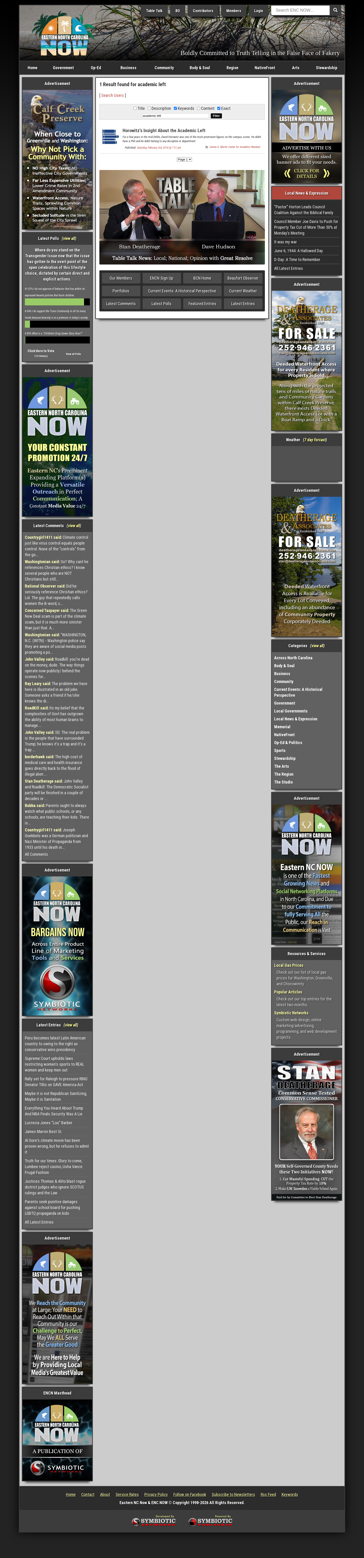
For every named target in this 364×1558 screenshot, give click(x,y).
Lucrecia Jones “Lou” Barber (48, 1122)
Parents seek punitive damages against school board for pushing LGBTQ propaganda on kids (52, 1207)
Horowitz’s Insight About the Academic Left (164, 130)
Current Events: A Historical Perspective (182, 290)
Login (258, 11)
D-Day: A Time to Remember (297, 259)
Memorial (282, 726)
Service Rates (127, 1494)
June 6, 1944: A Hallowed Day (298, 250)
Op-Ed (96, 67)
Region (232, 67)
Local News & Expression (295, 718)
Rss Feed (268, 1494)
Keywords (290, 1494)
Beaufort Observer (243, 278)
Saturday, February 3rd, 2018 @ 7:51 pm (159, 147)
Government (63, 67)
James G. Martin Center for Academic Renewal (234, 147)
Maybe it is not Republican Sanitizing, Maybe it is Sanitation (56, 1096)
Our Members (121, 278)
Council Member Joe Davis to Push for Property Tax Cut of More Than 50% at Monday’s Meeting (306, 227)
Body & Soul (200, 67)
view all (69, 238)
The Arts (281, 766)
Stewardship (326, 67)
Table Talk (154, 11)
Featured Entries (202, 303)
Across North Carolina (293, 657)
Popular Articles (288, 992)
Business (128, 67)
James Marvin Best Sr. (43, 1131)
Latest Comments (121, 303)
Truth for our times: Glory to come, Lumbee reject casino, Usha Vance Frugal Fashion (53, 1166)
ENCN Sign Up (161, 278)
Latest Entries (243, 303)
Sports (280, 750)
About (105, 1494)
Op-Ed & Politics (288, 742)
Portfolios (121, 290)
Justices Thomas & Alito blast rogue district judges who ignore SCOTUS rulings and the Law (55, 1187)
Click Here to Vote (41, 351)
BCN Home (202, 278)
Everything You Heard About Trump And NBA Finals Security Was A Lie (54, 1111)
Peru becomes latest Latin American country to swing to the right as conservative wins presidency (55, 1043)
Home (32, 67)
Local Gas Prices (288, 965)
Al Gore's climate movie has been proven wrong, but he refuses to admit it (57, 1146)
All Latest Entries (39, 1222)
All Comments (36, 854)
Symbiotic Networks (291, 1012)
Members (233, 11)
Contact (87, 1494)
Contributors (203, 11)
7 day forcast (315, 439)
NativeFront (265, 67)
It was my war (285, 241)
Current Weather (243, 290)
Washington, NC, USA (307, 463)
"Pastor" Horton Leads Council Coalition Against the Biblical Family (303, 209)
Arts (295, 67)
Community (164, 67)
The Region (283, 774)
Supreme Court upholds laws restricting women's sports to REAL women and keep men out (54, 1064)
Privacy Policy (156, 1494)
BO (178, 11)
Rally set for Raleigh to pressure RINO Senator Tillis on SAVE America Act (56, 1081)
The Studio (283, 782)
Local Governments (291, 711)
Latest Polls (162, 303)
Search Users (112, 95)
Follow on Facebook (189, 1494)
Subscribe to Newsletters (233, 1494)
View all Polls (73, 354)
